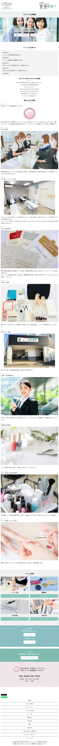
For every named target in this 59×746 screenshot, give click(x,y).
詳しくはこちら (15, 596)
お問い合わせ (29, 634)
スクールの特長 (29, 710)
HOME (29, 700)
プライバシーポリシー (29, 734)
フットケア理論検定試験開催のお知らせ (13, 60)
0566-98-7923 (32, 676)
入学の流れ (29, 721)
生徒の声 (29, 727)
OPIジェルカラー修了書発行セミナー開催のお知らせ (16, 65)
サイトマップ (29, 738)
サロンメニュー (29, 707)
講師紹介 (29, 717)
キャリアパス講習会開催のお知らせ (12, 55)
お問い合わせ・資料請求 (29, 731)
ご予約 (29, 642)
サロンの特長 (29, 703)
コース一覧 (29, 714)
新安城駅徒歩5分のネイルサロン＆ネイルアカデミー (7, 5)
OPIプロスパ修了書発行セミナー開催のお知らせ (15, 70)
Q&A (29, 724)
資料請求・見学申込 (29, 657)
